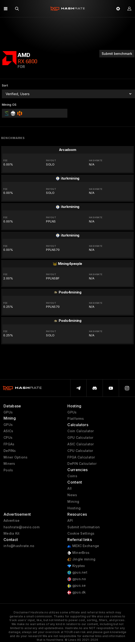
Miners (9, 464)
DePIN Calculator (81, 464)
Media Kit (12, 533)
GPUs (8, 412)
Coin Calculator (80, 431)
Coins (72, 476)
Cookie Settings (80, 533)
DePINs (10, 451)
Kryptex (76, 566)
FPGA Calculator (81, 457)
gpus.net (77, 572)
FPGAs (9, 444)
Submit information (83, 527)
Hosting (74, 508)
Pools (8, 470)
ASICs (8, 431)
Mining (73, 501)
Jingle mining (81, 559)
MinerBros (78, 553)
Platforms (75, 418)
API (70, 520)
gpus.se (76, 586)
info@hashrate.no (19, 546)
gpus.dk (76, 592)
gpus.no (76, 579)
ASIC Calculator (80, 444)
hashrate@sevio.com (21, 527)
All (69, 488)
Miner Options (16, 457)
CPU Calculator (80, 451)
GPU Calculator (80, 437)
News (72, 495)
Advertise (12, 520)
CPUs (8, 437)
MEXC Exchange (83, 546)
